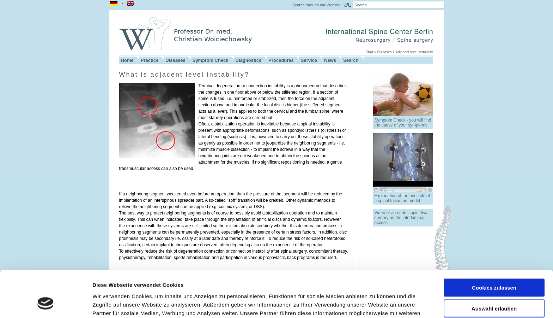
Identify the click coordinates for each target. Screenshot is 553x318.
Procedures (281, 60)
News (330, 60)
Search (350, 60)
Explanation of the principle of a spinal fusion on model (402, 198)
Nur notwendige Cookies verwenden (494, 292)
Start (369, 52)
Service (309, 60)
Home (127, 60)
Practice (150, 60)
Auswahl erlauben (494, 268)
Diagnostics (249, 60)
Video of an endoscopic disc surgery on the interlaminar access (401, 217)
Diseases (384, 52)
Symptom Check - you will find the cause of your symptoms (403, 123)
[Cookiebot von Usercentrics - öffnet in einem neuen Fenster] (46, 304)
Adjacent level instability (414, 52)
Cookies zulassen (494, 248)
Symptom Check (211, 60)
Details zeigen (375, 304)
